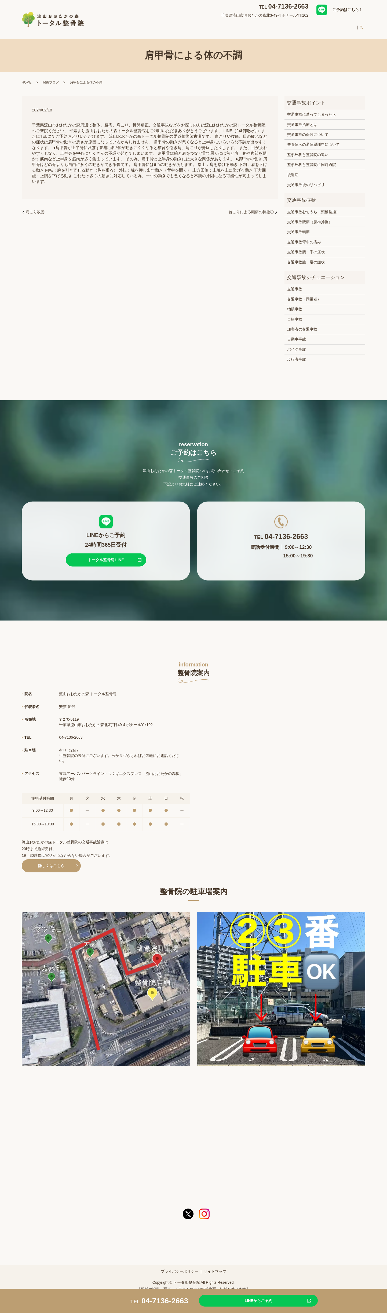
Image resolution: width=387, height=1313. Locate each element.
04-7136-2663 (288, 6)
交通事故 (294, 284)
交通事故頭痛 (298, 226)
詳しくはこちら (51, 860)
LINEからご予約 (246, 1300)
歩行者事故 (296, 354)
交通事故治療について (229, 25)
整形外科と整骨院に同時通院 (311, 159)
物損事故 (294, 304)
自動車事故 (296, 334)
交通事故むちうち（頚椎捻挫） (313, 207)
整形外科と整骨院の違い (307, 149)
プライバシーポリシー (179, 1266)
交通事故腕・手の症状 (306, 247)
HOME (148, 25)
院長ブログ (51, 77)
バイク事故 (296, 344)
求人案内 (345, 25)
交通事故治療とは (302, 119)
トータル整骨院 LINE (106, 555)
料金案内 (323, 25)
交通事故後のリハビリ (306, 179)
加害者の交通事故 (302, 324)
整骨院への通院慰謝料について (313, 139)
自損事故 (294, 314)
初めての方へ (297, 25)
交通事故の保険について (307, 129)
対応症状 (195, 25)
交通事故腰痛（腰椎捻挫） (309, 217)
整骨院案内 (171, 25)
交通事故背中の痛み (304, 237)
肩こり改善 (35, 207)
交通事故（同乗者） (304, 294)
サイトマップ (215, 1266)
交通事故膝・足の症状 (306, 257)
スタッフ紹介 (267, 25)
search (361, 26)
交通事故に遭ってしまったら (311, 109)
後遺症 (292, 170)
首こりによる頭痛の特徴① (251, 207)
